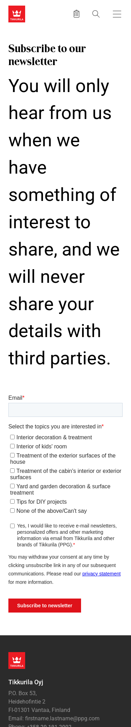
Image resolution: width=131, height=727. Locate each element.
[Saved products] (76, 14)
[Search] (96, 14)
